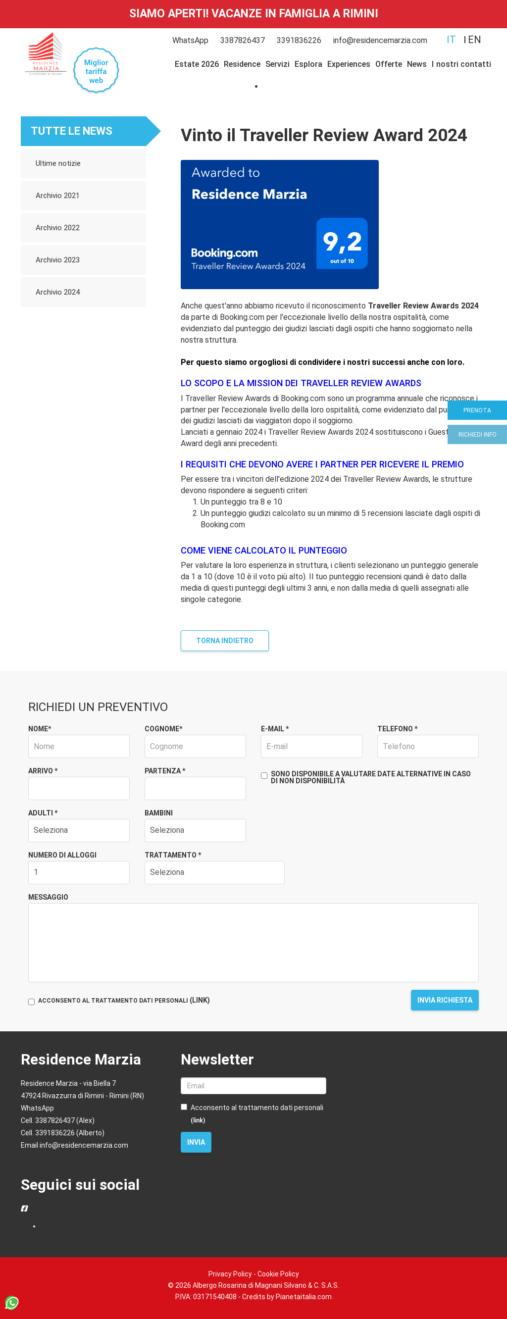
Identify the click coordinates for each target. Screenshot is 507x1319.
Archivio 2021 (58, 195)
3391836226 (299, 40)
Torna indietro (225, 641)
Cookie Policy (278, 1274)
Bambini (159, 813)
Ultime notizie (58, 163)
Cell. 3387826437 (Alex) (58, 1120)
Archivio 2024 (58, 292)
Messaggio (48, 897)
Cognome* (163, 728)
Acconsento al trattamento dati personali (252, 1114)
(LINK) (200, 1000)
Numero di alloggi (62, 855)
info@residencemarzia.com (380, 40)
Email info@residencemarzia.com (74, 1145)
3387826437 (242, 40)
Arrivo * (42, 770)
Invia (196, 1142)
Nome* (39, 728)
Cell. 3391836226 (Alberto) (62, 1133)
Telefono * (397, 728)
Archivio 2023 (58, 259)
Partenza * (165, 770)
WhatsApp (190, 40)
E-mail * (275, 728)
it (451, 40)
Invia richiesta (444, 1000)
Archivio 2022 (58, 227)
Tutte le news (71, 131)
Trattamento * (173, 855)
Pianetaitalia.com (304, 1297)
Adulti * (42, 813)
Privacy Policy (230, 1274)
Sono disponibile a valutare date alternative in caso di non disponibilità (366, 777)
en (474, 40)
